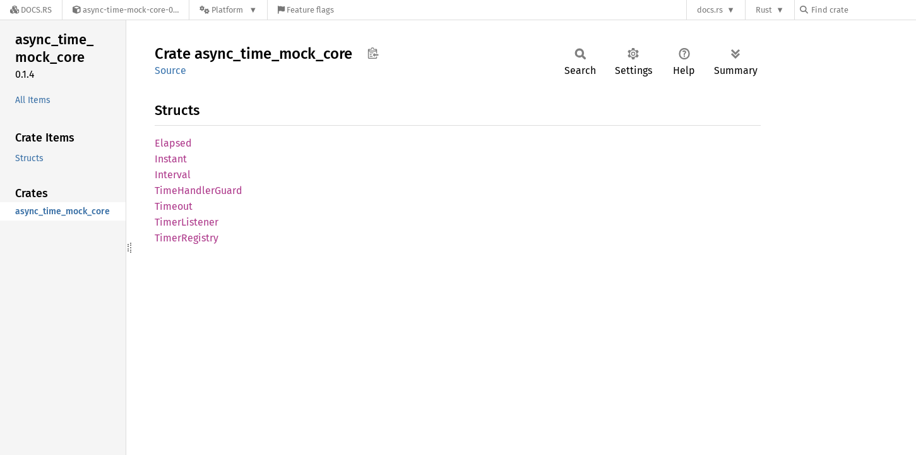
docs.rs (710, 10)
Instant (171, 159)
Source (170, 70)
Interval (173, 175)
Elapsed (173, 143)
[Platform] (228, 10)
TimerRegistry (186, 238)
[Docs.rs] (31, 10)
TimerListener (186, 222)
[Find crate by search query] (863, 10)
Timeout (174, 206)
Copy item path (372, 53)
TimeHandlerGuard (198, 191)
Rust (764, 10)
